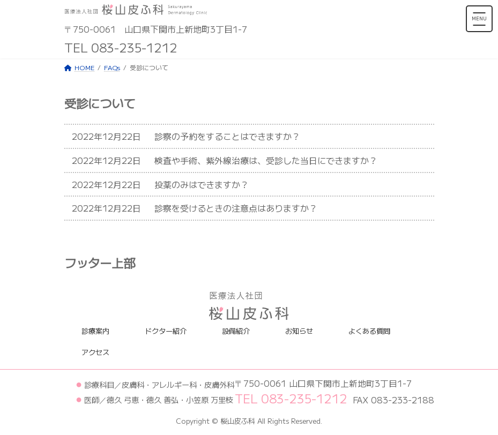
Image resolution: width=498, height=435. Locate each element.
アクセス (95, 352)
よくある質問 (369, 331)
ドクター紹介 (166, 331)
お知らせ (299, 331)
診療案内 (95, 331)
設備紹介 (236, 331)
